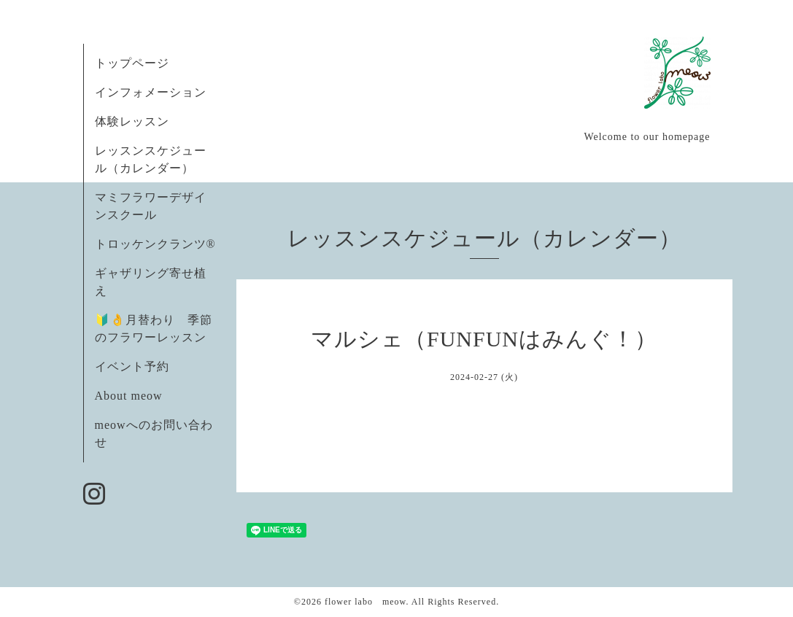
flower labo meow (365, 602)
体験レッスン (132, 121)
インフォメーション (150, 92)
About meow (129, 395)
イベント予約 (132, 366)
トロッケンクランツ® (155, 244)
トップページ (132, 63)
